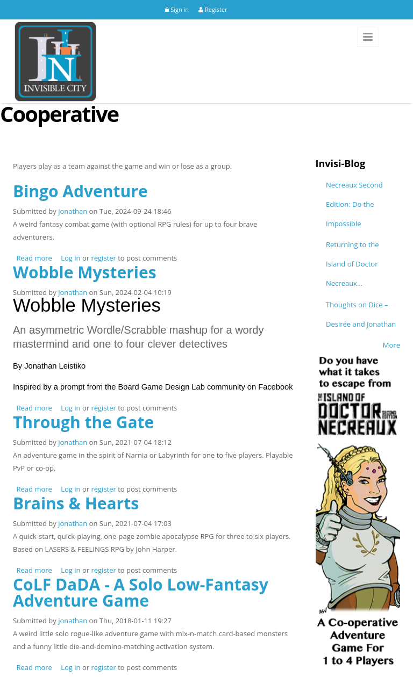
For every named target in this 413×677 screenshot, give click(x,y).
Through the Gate (83, 422)
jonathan (72, 211)
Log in (70, 258)
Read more (34, 258)
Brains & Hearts (76, 503)
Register (212, 9)
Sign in (177, 9)
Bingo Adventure (80, 191)
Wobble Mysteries (84, 272)
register (103, 258)
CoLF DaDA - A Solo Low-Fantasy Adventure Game (140, 592)
